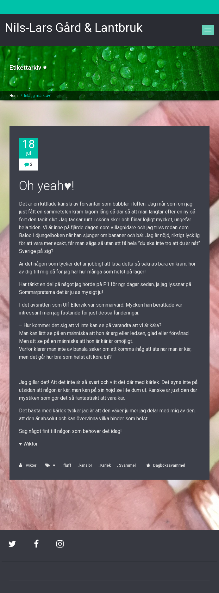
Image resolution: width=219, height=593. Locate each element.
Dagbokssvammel (169, 465)
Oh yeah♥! (46, 185)
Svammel (127, 465)
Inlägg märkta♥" (38, 95)
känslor (85, 465)
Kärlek (105, 465)
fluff (67, 465)
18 (28, 147)
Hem (13, 95)
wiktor (27, 465)
